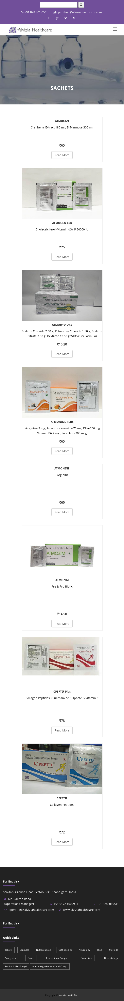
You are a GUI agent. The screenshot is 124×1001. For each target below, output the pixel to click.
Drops (31, 957)
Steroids (113, 949)
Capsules (24, 949)
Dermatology (111, 957)
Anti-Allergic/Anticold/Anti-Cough (49, 966)
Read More (62, 155)
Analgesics (10, 957)
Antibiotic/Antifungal (16, 966)
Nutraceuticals (43, 949)
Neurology (84, 949)
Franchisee (86, 957)
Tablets (8, 949)
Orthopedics (65, 949)
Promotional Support (57, 957)
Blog (99, 949)
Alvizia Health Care (69, 995)
